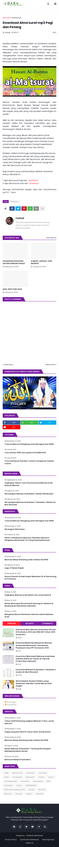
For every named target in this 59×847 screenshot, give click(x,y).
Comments (47, 623)
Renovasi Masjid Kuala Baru (18, 759)
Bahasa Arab (17, 773)
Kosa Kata (43, 773)
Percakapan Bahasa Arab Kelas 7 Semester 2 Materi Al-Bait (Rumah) (30, 503)
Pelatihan (8, 794)
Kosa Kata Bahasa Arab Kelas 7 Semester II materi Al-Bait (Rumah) (36, 670)
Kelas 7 (51, 777)
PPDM (6, 773)
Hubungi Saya (48, 839)
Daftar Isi (29, 843)
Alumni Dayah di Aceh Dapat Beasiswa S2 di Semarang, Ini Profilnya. (31, 577)
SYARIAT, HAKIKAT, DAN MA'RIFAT (41, 262)
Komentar (10, 704)
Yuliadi (20, 218)
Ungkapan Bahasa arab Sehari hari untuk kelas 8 (28, 595)
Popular (12, 623)
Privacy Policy (11, 839)
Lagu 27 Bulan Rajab (14, 568)
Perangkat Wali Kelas (15, 529)
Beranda (6, 17)
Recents (29, 623)
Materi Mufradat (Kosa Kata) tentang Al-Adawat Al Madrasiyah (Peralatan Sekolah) (29, 604)
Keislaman (16, 17)
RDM (48, 781)
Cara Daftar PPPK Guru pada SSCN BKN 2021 (25, 452)
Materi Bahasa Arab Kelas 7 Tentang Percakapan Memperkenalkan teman (28, 750)
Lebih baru (8, 364)
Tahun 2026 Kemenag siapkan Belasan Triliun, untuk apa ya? (29, 722)
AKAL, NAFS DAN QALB (12, 289)
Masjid (31, 790)
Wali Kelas (8, 785)
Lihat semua (51, 237)
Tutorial (41, 777)
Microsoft (41, 790)
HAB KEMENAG (31, 785)
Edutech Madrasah (34, 835)
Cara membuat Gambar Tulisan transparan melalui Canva (29, 462)
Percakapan (17, 777)
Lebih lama (50, 364)
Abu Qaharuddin (10, 781)
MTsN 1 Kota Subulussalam (14, 790)
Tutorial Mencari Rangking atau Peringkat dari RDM (29, 444)
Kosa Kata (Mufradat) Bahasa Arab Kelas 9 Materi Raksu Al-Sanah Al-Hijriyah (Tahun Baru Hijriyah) (35, 658)
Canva (19, 785)
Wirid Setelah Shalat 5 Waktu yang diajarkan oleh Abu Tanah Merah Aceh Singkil (34, 683)
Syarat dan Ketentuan (29, 839)
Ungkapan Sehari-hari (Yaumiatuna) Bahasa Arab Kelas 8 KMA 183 (29, 484)
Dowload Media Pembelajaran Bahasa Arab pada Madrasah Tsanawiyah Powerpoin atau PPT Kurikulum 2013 (34, 645)
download (33, 180)
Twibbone (39, 794)
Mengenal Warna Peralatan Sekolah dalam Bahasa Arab (29, 615)
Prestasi (19, 794)
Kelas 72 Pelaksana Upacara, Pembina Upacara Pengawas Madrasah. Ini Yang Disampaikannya (27, 539)
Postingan (10, 702)
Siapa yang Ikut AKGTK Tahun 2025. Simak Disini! (28, 732)
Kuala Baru (25, 781)
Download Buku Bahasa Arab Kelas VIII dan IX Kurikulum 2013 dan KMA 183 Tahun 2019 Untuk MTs (36, 632)
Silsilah (29, 794)
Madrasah (30, 777)
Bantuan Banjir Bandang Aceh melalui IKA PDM (26, 559)
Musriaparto (38, 781)
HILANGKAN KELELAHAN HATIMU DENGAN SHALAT (14, 262)
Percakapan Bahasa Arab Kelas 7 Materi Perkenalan (29, 494)
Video (6, 777)
